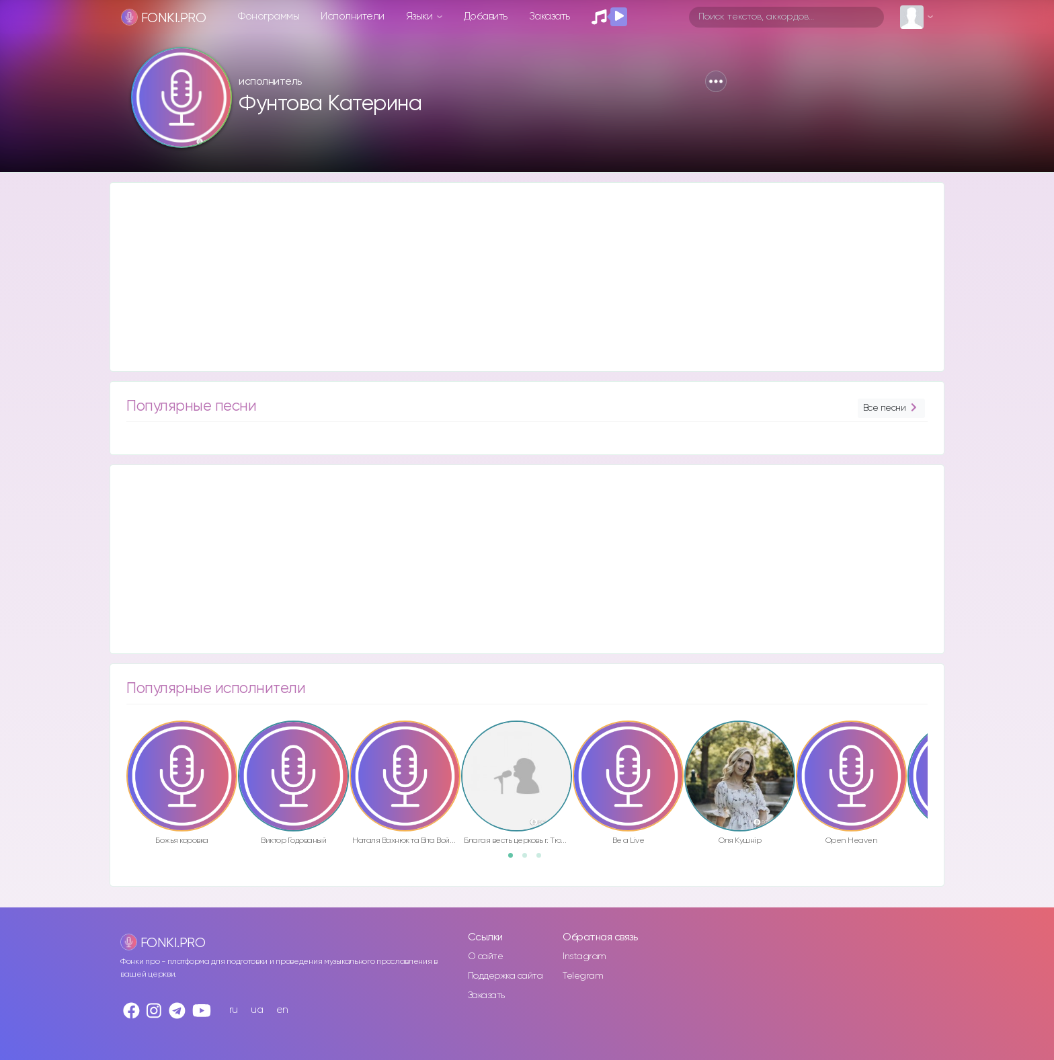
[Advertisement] (513, 277)
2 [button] (529, 859)
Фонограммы (268, 16)
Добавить (486, 16)
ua (257, 1010)
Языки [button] (420, 16)
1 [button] (515, 859)
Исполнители (352, 16)
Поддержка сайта (505, 976)
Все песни (891, 408)
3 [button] (543, 859)
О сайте (485, 956)
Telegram (583, 976)
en (282, 1010)
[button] (716, 81)
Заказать (549, 16)
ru (233, 1010)
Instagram (584, 956)
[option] (181, 785)
